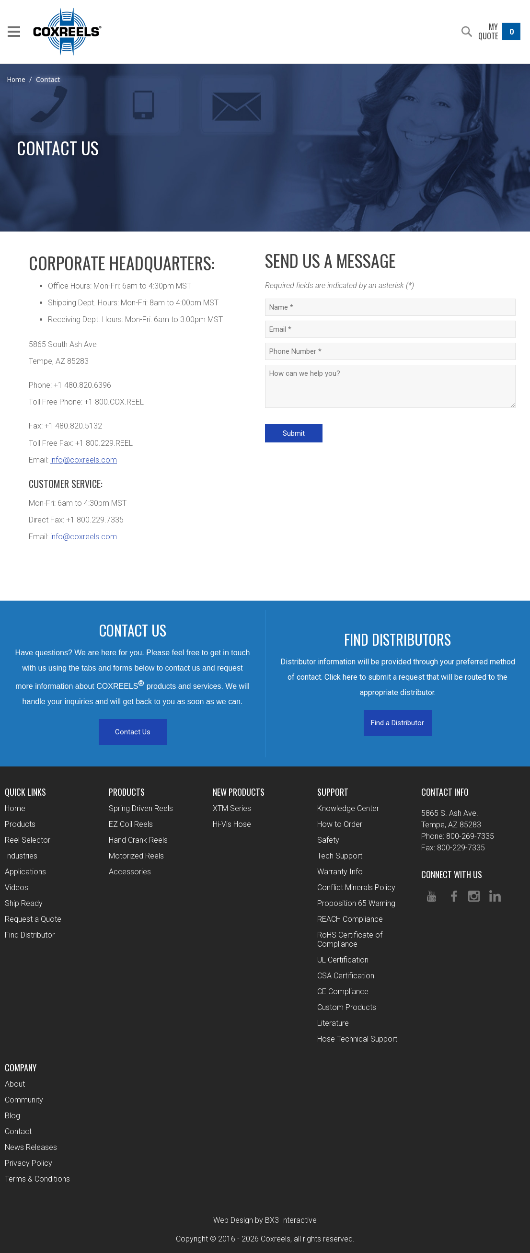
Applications (25, 871)
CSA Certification (345, 975)
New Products (239, 792)
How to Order (339, 824)
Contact (18, 1131)
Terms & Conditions (37, 1178)
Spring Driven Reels (141, 808)
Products (20, 824)
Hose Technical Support (357, 1039)
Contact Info (445, 792)
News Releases (31, 1147)
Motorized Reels (136, 855)
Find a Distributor (397, 723)
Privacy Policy (28, 1163)
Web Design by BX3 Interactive (265, 1220)
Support (332, 792)
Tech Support (339, 855)
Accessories (130, 871)
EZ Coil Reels (131, 824)
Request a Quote (33, 919)
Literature (333, 1023)
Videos (16, 887)
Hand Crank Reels (138, 840)
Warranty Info (340, 871)
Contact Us (132, 732)
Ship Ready (24, 903)
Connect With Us (451, 874)
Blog (12, 1115)
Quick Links (25, 792)
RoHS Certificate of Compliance (349, 939)
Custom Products (346, 1007)
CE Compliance (343, 991)
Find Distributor (30, 935)
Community (24, 1099)
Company (20, 1067)
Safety (328, 840)
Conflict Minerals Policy (356, 887)
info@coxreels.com (83, 459)
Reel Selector (27, 840)
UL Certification (343, 959)
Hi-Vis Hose (232, 824)
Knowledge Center (348, 808)
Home (16, 79)
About (15, 1084)
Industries (21, 855)
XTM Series (232, 808)
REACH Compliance (350, 919)
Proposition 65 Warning (356, 903)
